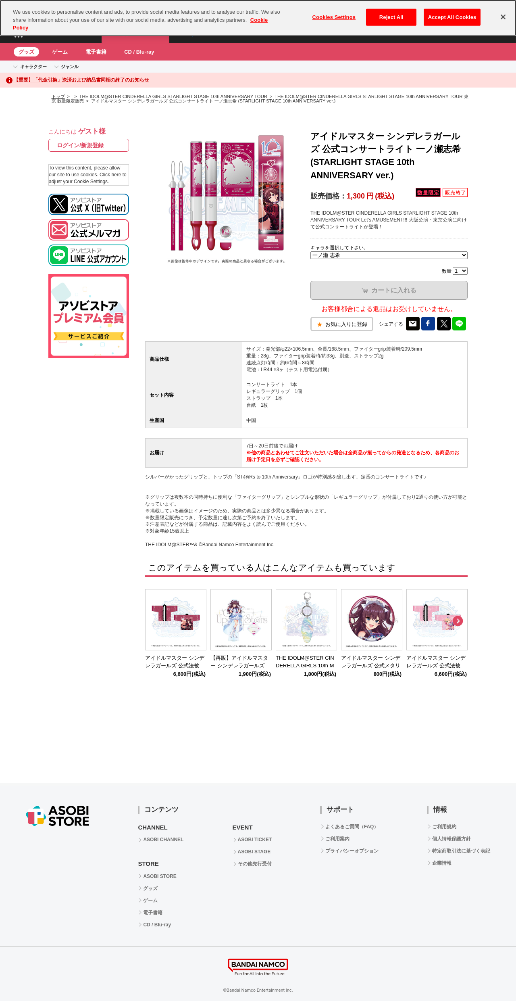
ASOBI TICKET (255, 839)
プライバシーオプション (352, 851)
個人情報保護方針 (451, 839)
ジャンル (70, 66)
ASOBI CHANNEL (163, 839)
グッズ (26, 52)
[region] (258, 18)
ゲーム (60, 52)
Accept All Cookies (452, 17)
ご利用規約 (444, 827)
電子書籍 (95, 52)
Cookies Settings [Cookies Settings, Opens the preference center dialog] (334, 17)
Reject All (391, 17)
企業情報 (442, 863)
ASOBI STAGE (254, 852)
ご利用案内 (337, 839)
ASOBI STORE (159, 876)
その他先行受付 (255, 864)
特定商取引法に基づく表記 (461, 851)
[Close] (503, 17)
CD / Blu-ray (139, 52)
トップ (58, 96)
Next (458, 621)
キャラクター (33, 66)
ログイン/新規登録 (80, 145)
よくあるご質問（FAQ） (352, 827)
